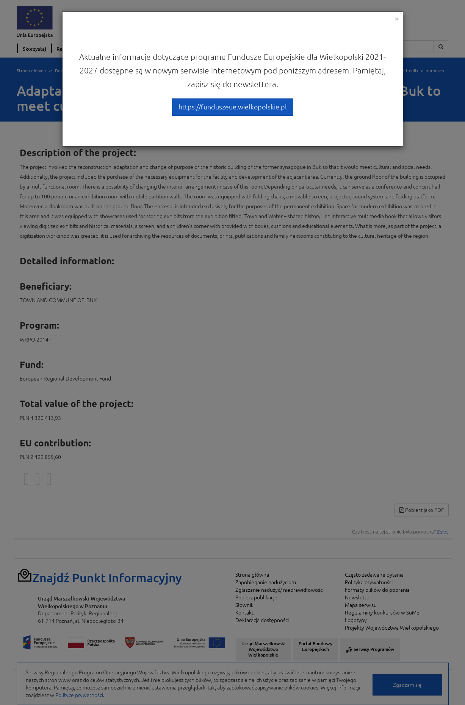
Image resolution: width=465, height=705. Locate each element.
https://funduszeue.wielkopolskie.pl (232, 107)
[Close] (397, 19)
